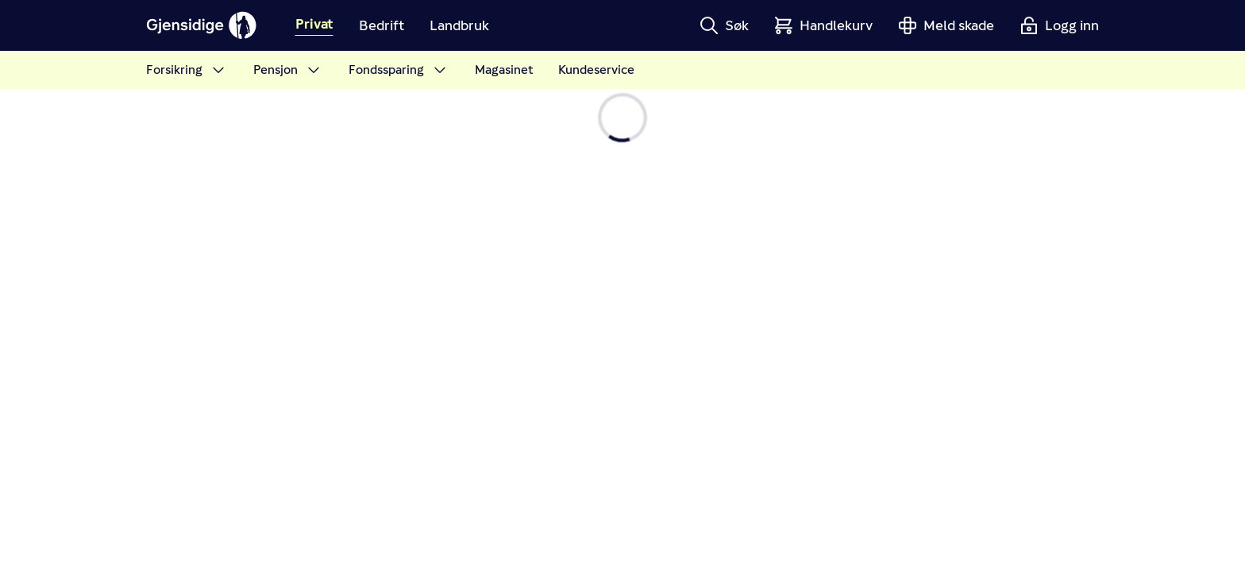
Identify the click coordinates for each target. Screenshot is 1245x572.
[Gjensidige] (201, 25)
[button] (724, 25)
